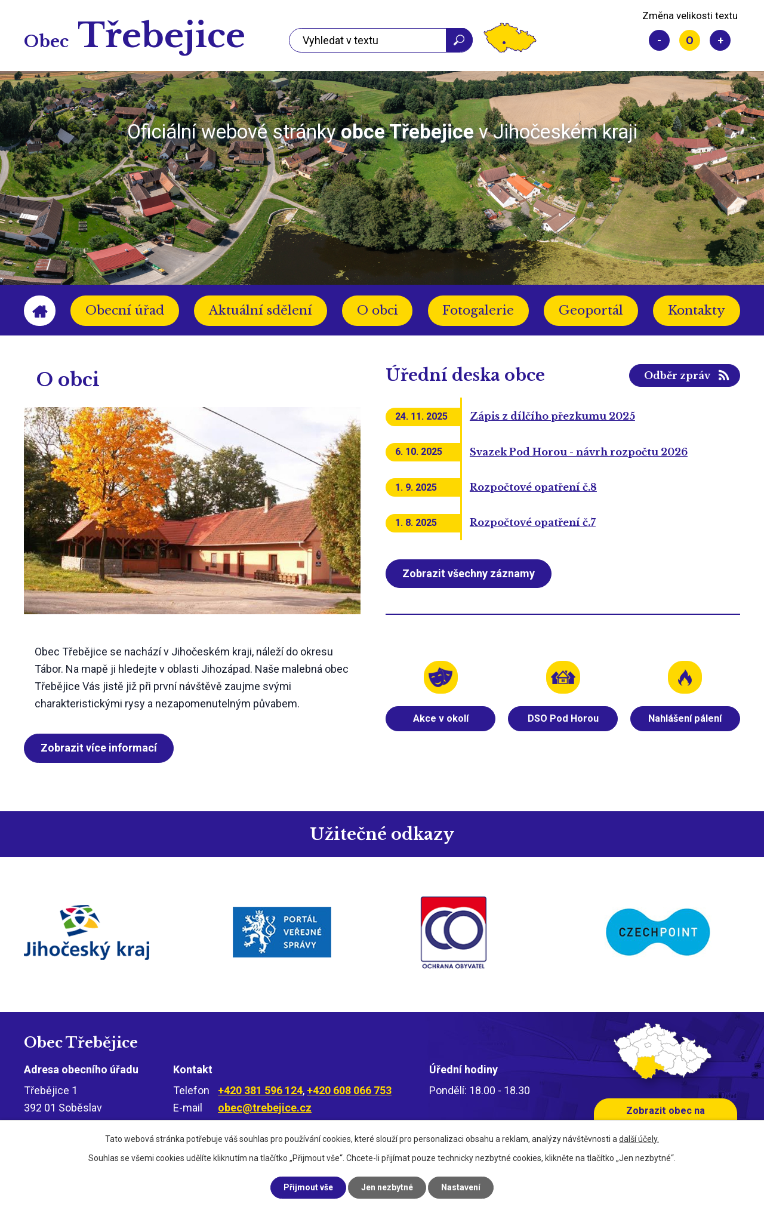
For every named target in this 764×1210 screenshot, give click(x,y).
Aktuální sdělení (260, 310)
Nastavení (460, 1187)
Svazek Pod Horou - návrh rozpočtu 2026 (579, 452)
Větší (720, 40)
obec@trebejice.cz (265, 1107)
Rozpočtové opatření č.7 (533, 522)
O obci (377, 310)
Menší (659, 40)
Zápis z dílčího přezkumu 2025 (552, 416)
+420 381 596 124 (260, 1090)
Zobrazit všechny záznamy (468, 573)
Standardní (689, 40)
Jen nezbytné (387, 1187)
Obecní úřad (124, 310)
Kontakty (696, 310)
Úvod (40, 310)
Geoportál (591, 310)
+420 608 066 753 (349, 1090)
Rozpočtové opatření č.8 (533, 487)
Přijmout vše (308, 1187)
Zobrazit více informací (99, 747)
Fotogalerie (478, 310)
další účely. (639, 1139)
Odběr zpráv (677, 375)
